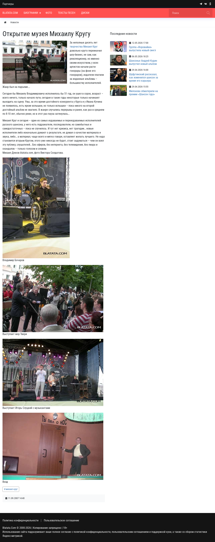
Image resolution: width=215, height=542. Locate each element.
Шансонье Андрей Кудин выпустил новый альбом (143, 62)
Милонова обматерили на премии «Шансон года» (143, 92)
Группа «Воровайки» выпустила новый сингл (142, 49)
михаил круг (12, 489)
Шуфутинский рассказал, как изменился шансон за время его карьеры (143, 77)
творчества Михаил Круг (84, 46)
